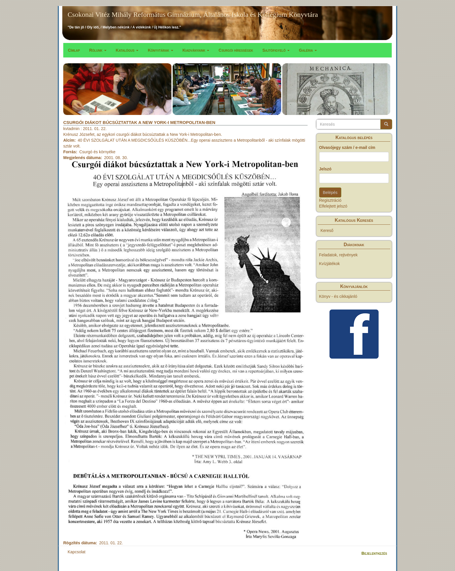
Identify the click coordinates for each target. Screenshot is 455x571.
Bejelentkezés (374, 553)
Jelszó (325, 169)
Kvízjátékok (329, 263)
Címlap (74, 50)
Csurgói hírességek (236, 50)
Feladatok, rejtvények (338, 255)
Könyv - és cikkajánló (338, 296)
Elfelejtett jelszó (333, 206)
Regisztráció (330, 200)
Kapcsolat (76, 552)
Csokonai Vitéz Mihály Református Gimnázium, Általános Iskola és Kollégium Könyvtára (193, 14)
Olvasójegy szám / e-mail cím (347, 147)
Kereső (327, 230)
